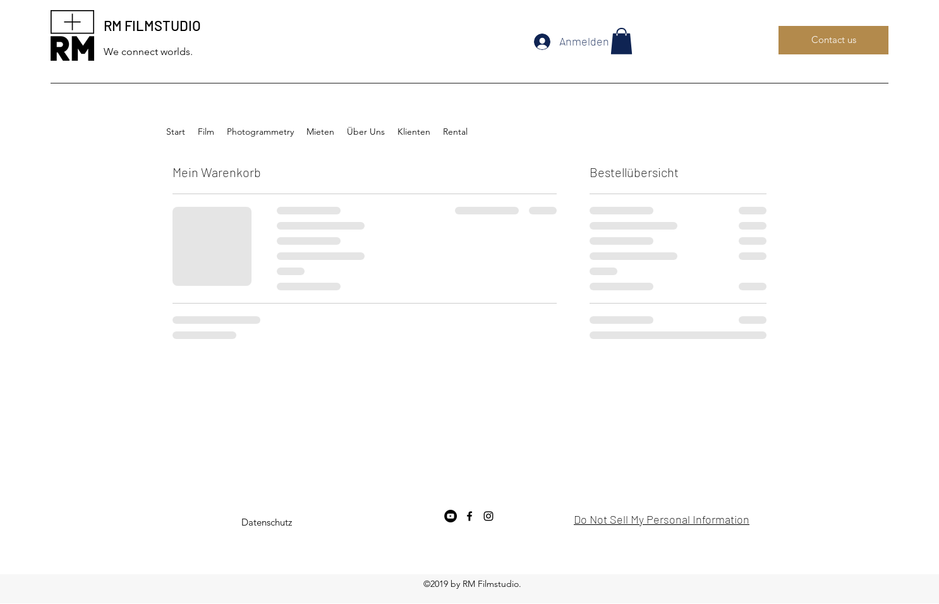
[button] (621, 41)
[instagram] (488, 516)
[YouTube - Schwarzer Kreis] (450, 516)
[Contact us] (833, 40)
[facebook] (469, 516)
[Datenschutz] (267, 522)
